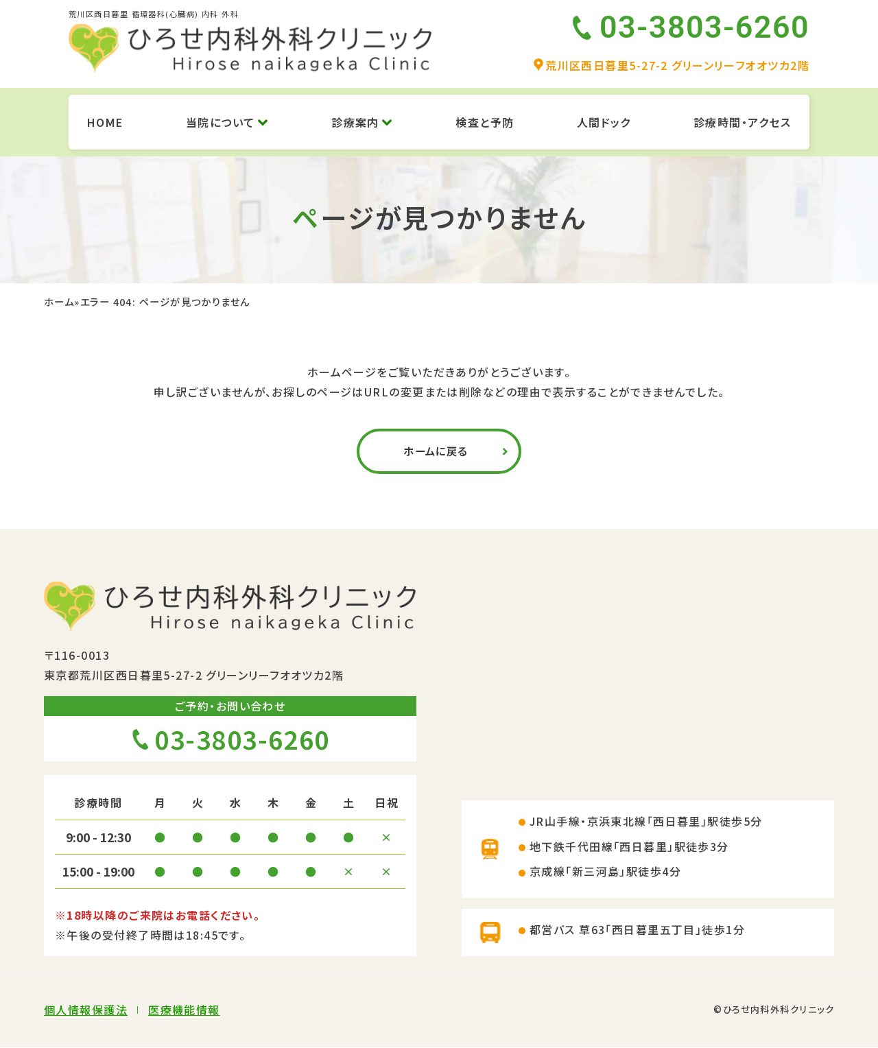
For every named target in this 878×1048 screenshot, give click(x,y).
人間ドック (604, 122)
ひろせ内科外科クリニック (778, 1009)
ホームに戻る (435, 451)
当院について (227, 122)
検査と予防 (484, 122)
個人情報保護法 (86, 1010)
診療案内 (362, 122)
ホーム (59, 302)
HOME (105, 122)
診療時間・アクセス (742, 122)
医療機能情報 (184, 1010)
